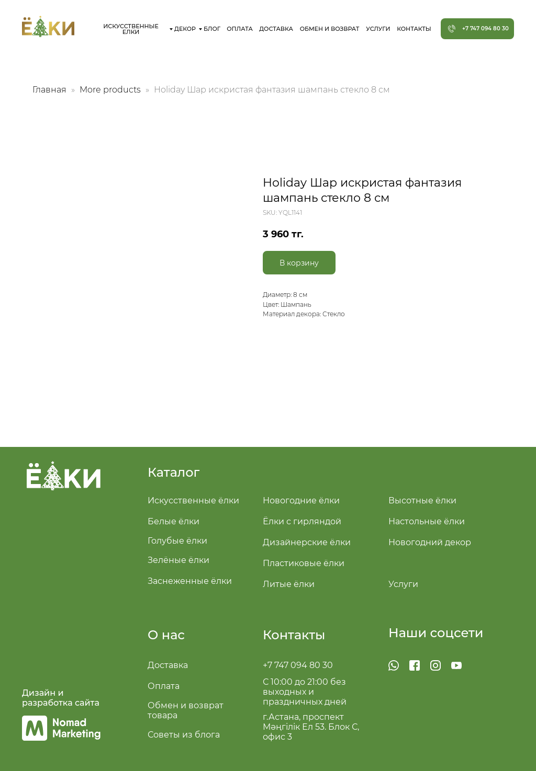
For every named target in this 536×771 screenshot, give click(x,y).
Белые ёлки (173, 521)
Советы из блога (184, 735)
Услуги (403, 584)
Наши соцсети (436, 632)
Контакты (294, 634)
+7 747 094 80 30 (298, 665)
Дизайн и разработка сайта (60, 698)
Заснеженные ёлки (190, 581)
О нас (166, 634)
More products (111, 90)
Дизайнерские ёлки (307, 542)
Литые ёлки (289, 584)
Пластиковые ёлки (303, 563)
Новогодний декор (429, 542)
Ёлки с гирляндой (302, 521)
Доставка (168, 665)
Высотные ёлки (422, 500)
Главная (49, 90)
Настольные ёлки (426, 521)
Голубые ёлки (177, 541)
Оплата (164, 686)
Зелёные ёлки (178, 560)
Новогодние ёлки (301, 500)
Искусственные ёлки (193, 500)
